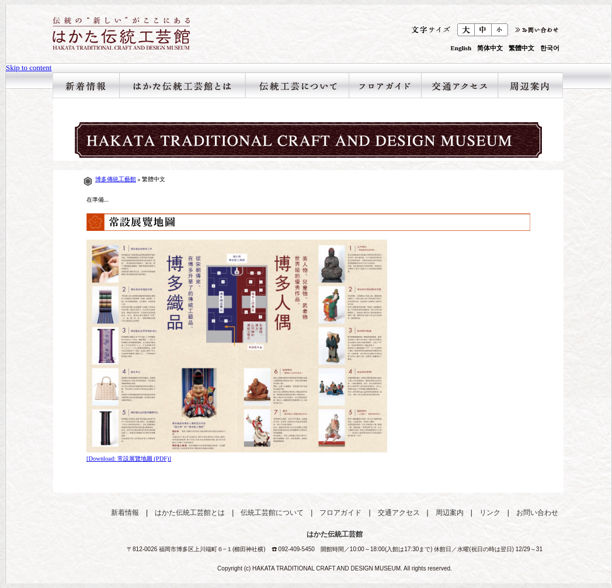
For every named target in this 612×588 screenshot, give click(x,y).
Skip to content (28, 67)
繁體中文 (521, 48)
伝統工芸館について (297, 85)
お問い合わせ (537, 513)
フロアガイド (385, 85)
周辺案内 (530, 85)
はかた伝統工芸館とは (182, 85)
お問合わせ (535, 29)
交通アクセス (459, 85)
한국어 (549, 48)
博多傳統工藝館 (115, 179)
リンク (489, 513)
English (461, 48)
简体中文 (490, 48)
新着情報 (86, 85)
